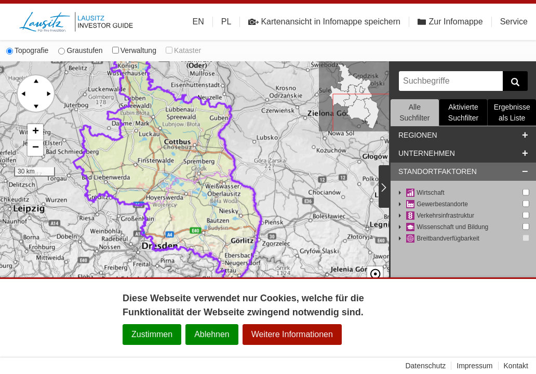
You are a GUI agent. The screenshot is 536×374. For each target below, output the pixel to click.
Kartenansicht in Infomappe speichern (324, 22)
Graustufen (80, 50)
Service (514, 21)
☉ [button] (375, 265)
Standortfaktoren (437, 171)
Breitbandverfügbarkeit (442, 239)
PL (226, 21)
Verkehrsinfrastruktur (440, 216)
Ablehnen (212, 334)
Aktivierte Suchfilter (463, 112)
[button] (35, 132)
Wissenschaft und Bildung (447, 227)
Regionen (417, 135)
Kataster (183, 50)
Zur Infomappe (450, 21)
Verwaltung (134, 50)
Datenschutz (425, 366)
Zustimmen (151, 334)
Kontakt (516, 366)
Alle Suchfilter (414, 112)
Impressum (474, 366)
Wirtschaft (425, 193)
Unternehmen (426, 153)
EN (198, 21)
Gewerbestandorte (437, 204)
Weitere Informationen (292, 334)
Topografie (27, 50)
